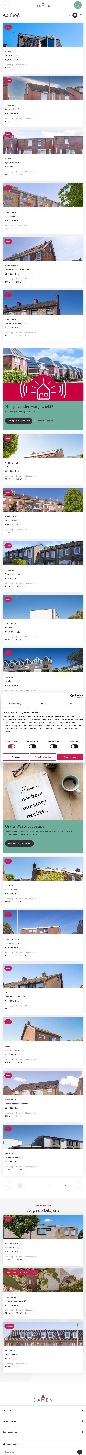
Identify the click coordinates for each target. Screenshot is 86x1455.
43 (66, 1186)
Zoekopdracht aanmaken (18, 421)
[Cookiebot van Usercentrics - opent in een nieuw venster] (72, 696)
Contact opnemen (45, 421)
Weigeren (16, 757)
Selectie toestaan (43, 757)
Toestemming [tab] (15, 703)
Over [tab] (71, 703)
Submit (79, 1452)
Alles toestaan (70, 757)
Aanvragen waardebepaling (19, 843)
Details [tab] (43, 703)
